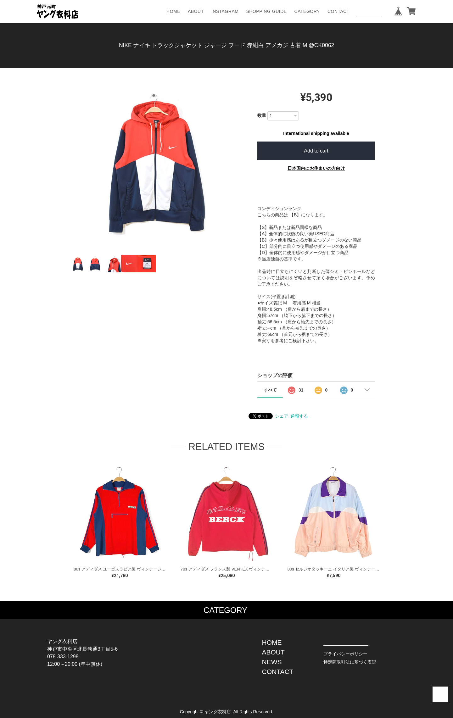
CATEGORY (307, 11)
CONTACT (338, 11)
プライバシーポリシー (345, 653)
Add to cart (316, 150)
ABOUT (196, 11)
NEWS (272, 661)
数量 (261, 115)
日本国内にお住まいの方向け (316, 168)
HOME (173, 11)
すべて (270, 389)
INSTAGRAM (225, 11)
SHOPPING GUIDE (266, 11)
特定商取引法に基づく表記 (349, 662)
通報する (299, 416)
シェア (281, 416)
